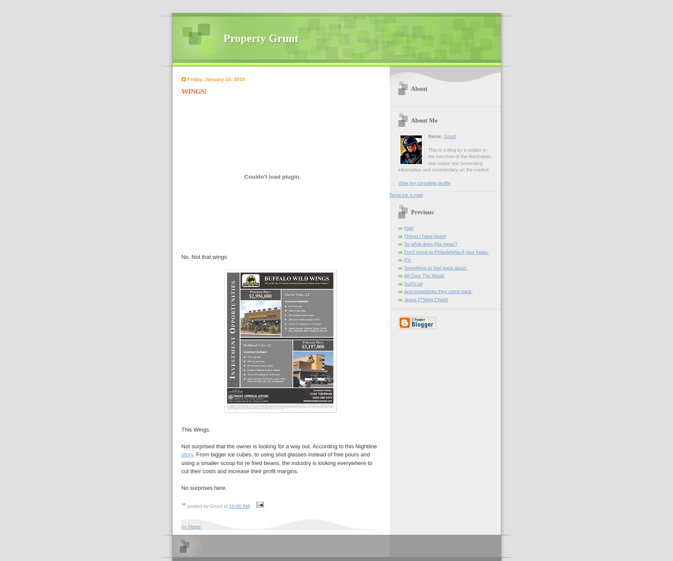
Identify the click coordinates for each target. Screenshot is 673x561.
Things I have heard (425, 236)
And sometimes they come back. (438, 291)
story (187, 454)
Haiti (409, 228)
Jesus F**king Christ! (426, 299)
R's (407, 259)
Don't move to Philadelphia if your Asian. (446, 252)
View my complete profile (424, 183)
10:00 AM (239, 506)
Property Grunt (261, 38)
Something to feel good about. (435, 267)
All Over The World (424, 275)
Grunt (450, 136)
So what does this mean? (431, 243)
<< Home (191, 526)
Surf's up (413, 283)
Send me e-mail (406, 195)
